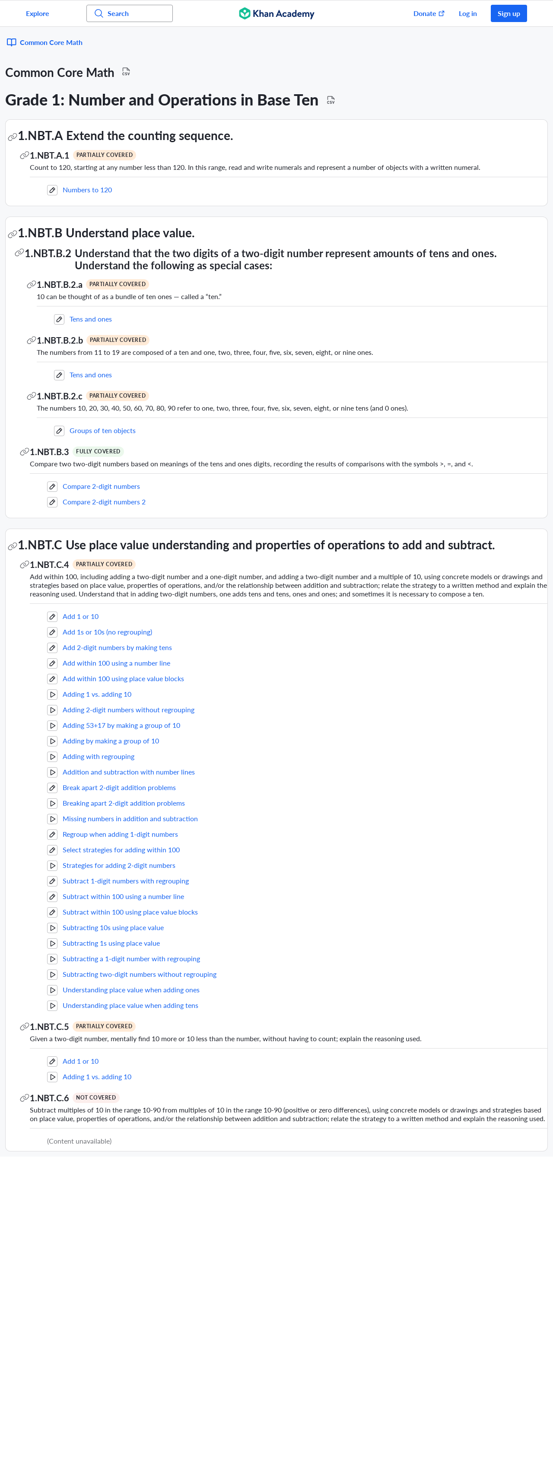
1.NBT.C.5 (166, 1035)
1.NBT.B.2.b (176, 317)
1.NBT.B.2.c (176, 373)
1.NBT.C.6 (166, 1106)
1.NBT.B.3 (166, 429)
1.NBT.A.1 (166, 124)
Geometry (35, 131)
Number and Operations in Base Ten (57, 178)
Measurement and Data (53, 200)
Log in (468, 13)
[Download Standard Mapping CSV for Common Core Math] (242, 40)
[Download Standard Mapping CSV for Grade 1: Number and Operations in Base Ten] (447, 69)
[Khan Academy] (277, 13)
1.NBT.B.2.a (176, 262)
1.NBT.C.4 (166, 564)
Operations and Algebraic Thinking (55, 154)
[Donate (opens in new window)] (424, 13)
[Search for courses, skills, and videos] (129, 13)
